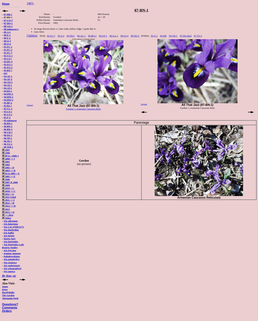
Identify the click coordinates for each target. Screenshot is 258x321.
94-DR (163, 35)
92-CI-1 (8, 58)
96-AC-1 (81, 35)
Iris (11, 221)
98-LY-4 (124, 35)
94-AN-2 (8, 82)
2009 (6, 185)
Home (6, 3)
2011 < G (8, 194)
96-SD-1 (8, 138)
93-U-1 (154, 35)
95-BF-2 (8, 102)
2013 (6, 209)
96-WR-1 (8, 147)
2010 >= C (8, 191)
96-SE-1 (8, 141)
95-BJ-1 (8, 105)
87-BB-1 (8, 14)
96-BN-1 (8, 123)
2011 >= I (8, 200)
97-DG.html (186, 35)
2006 (6, 179)
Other (6, 218)
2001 (6, 161)
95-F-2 (7, 117)
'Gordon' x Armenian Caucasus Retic (83, 108)
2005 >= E (8, 176)
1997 (6, 150)
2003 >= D (8, 170)
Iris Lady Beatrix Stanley (13, 246)
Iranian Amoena (12, 253)
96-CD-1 (8, 132)
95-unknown (10, 120)
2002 (6, 164)
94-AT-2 (8, 88)
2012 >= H (9, 205)
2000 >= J (8, 158)
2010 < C (8, 188)
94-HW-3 (8, 99)
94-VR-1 (173, 35)
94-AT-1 (8, 85)
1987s (30, 3)
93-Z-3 (61, 35)
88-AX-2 (8, 26)
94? (6, 73)
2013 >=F (8, 212)
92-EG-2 (8, 67)
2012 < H (8, 203)
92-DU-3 (8, 61)
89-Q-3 (7, 41)
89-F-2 (7, 35)
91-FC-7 (8, 52)
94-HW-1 (8, 94)
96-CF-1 (103, 35)
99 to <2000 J (10, 155)
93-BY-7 (8, 70)
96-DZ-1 (8, 135)
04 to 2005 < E (11, 173)
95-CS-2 (8, 114)
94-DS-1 (8, 91)
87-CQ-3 (8, 20)
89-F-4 (7, 38)
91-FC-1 (8, 46)
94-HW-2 (8, 97)
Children (32, 35)
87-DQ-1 (8, 23)
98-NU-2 (135, 35)
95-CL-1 (8, 108)
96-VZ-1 (8, 144)
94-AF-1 (8, 76)
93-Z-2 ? (51, 35)
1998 (6, 152)
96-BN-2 (8, 126)
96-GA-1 (113, 35)
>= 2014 (7, 215)
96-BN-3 (8, 129)
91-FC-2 (8, 49)
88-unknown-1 (11, 29)
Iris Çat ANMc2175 (14, 226)
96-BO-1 (92, 35)
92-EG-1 (8, 64)
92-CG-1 (8, 55)
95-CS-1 (8, 111)
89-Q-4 (7, 44)
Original (30, 105)
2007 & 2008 (10, 182)
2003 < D (8, 167)
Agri (9, 238)
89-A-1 (7, 32)
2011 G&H (9, 197)
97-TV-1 (198, 35)
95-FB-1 (71, 35)
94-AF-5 (8, 79)
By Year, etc (9, 275)
